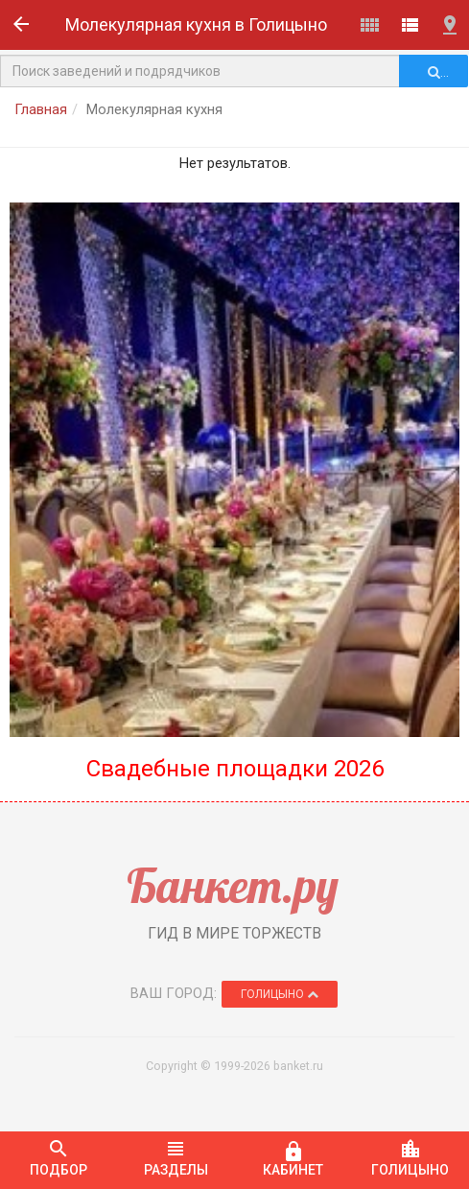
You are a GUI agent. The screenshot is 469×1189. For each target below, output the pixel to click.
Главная (40, 109)
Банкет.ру (233, 885)
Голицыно (279, 994)
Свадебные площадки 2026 (235, 768)
